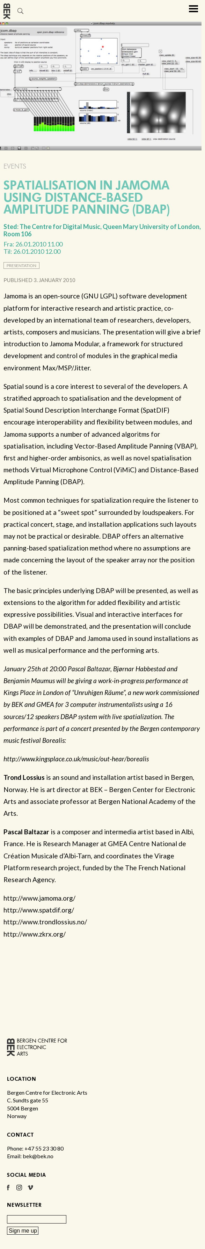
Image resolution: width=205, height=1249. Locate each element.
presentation (21, 265)
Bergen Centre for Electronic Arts (6, 23)
